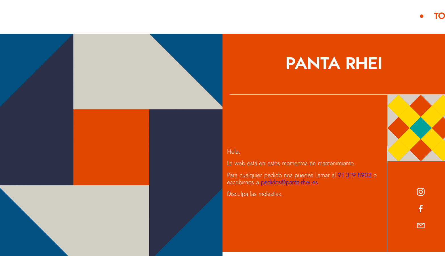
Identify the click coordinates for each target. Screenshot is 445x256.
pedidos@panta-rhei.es (289, 182)
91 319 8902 (354, 175)
